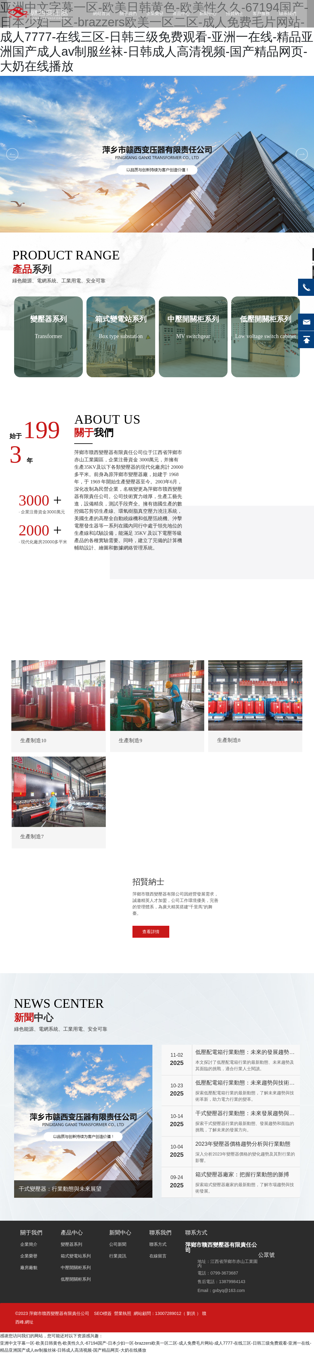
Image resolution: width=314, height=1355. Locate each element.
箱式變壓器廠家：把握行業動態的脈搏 (242, 1175)
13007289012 (168, 1314)
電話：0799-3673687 (217, 1274)
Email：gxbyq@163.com (221, 1291)
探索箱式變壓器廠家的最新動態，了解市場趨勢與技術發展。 (244, 1188)
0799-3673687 (266, 915)
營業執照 (122, 1314)
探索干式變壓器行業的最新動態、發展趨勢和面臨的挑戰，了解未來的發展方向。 (244, 1127)
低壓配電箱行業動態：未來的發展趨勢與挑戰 (245, 1054)
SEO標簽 (103, 1314)
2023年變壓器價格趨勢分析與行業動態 (242, 1145)
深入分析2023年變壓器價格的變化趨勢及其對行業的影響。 (245, 1158)
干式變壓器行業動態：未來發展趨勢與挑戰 (245, 1115)
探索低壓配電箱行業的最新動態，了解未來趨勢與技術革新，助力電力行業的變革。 (244, 1097)
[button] (152, 224)
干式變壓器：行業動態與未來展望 (60, 1190)
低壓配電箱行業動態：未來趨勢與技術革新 (245, 1084)
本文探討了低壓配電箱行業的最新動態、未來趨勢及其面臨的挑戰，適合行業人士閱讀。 (244, 1066)
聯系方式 (196, 1234)
